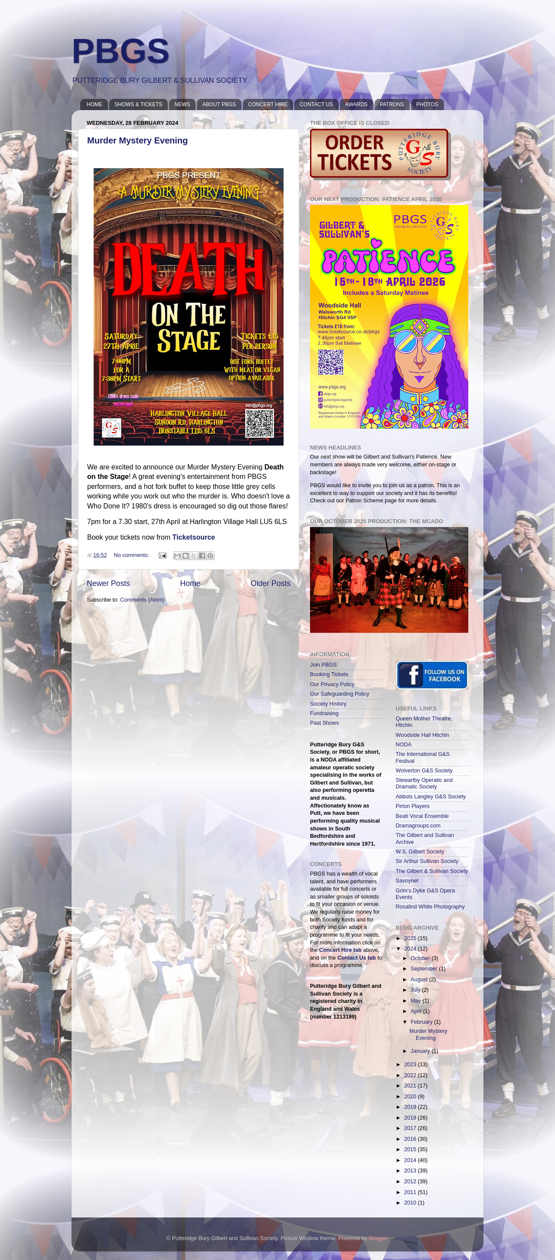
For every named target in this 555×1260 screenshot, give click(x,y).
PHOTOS (427, 104)
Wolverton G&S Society (424, 771)
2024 (411, 949)
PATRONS (392, 104)
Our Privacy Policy (332, 684)
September (425, 969)
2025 (411, 938)
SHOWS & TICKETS (138, 104)
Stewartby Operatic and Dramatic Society (424, 783)
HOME (94, 104)
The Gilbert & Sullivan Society (432, 871)
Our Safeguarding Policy (339, 694)
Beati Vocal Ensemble (422, 816)
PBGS (121, 51)
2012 (411, 1182)
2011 (411, 1192)
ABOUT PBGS (219, 104)
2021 (411, 1086)
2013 (411, 1171)
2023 (411, 1064)
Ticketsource (194, 537)
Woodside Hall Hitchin (422, 735)
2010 (411, 1203)
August (420, 980)
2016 (411, 1139)
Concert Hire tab (340, 950)
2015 (411, 1149)
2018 (411, 1118)
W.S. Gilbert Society (420, 852)
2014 (411, 1160)
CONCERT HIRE (267, 104)
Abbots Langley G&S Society (431, 797)
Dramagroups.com (418, 826)
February (422, 1022)
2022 (411, 1075)
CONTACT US (316, 104)
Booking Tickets (329, 674)
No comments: (132, 555)
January (421, 1051)
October (421, 958)
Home (190, 583)
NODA (403, 745)
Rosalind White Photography (430, 907)
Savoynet (407, 881)
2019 (411, 1107)
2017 (411, 1128)
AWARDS (356, 104)
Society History (328, 704)
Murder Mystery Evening (137, 140)
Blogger (378, 1238)
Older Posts (271, 583)
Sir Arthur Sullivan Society (427, 861)
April (417, 1011)
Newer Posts (108, 583)
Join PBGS (323, 665)
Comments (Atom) (142, 600)
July (416, 990)
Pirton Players (413, 806)
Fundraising (324, 713)
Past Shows (324, 723)
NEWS (182, 104)
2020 (411, 1097)
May (416, 1001)
